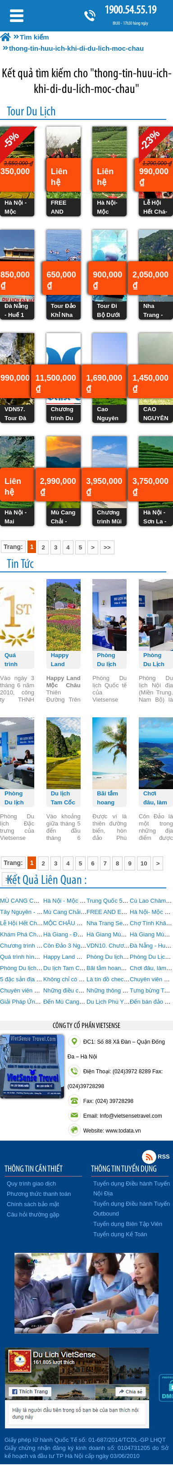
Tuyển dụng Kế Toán (120, 1234)
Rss (149, 1157)
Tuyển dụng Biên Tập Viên (127, 1224)
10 (144, 863)
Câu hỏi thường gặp (33, 1214)
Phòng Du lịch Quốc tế (116, 956)
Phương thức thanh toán (39, 1193)
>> (107, 547)
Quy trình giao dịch (31, 1183)
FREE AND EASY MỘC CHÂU (126, 912)
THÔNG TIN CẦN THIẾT (34, 1168)
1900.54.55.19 (130, 9)
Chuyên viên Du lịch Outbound (39, 990)
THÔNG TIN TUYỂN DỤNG (124, 1168)
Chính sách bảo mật (33, 1204)
